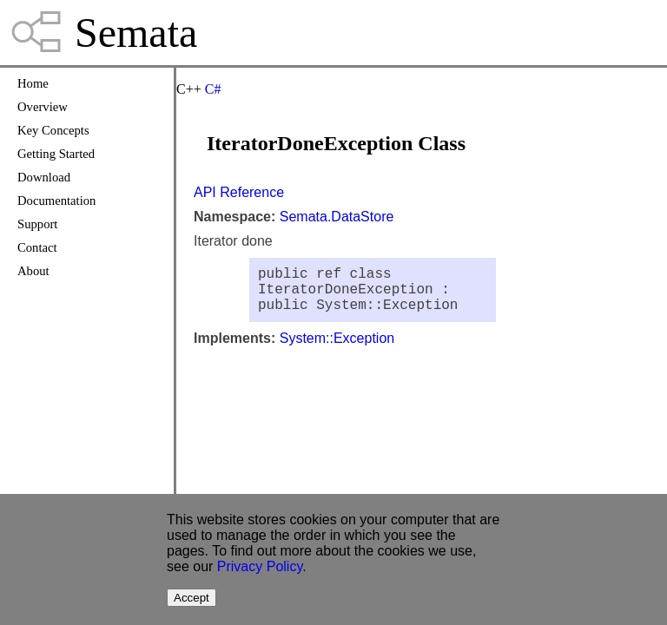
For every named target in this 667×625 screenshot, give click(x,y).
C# (213, 89)
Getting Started (56, 154)
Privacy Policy (259, 566)
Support (37, 224)
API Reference (239, 192)
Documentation (56, 200)
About (33, 271)
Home (33, 83)
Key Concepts (53, 130)
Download (43, 177)
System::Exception (337, 348)
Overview (42, 107)
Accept (191, 597)
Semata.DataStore (337, 216)
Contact (37, 247)
